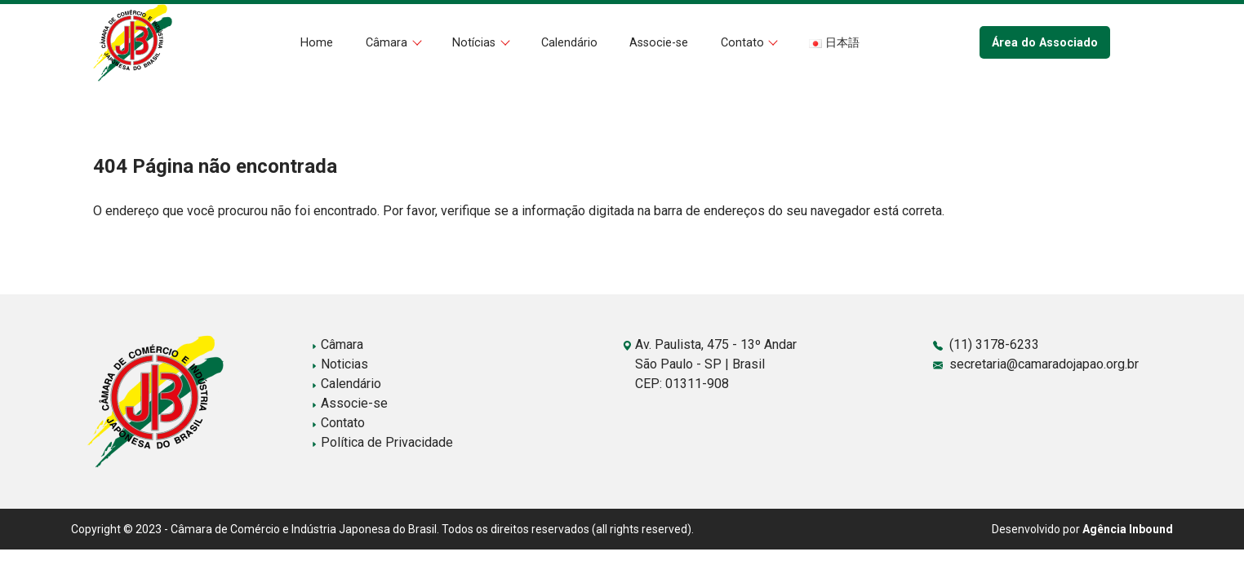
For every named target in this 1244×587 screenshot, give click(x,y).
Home (316, 43)
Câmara (388, 43)
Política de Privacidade (382, 442)
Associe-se (658, 43)
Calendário (569, 43)
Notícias (475, 43)
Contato (744, 43)
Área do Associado (1045, 43)
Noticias (339, 364)
